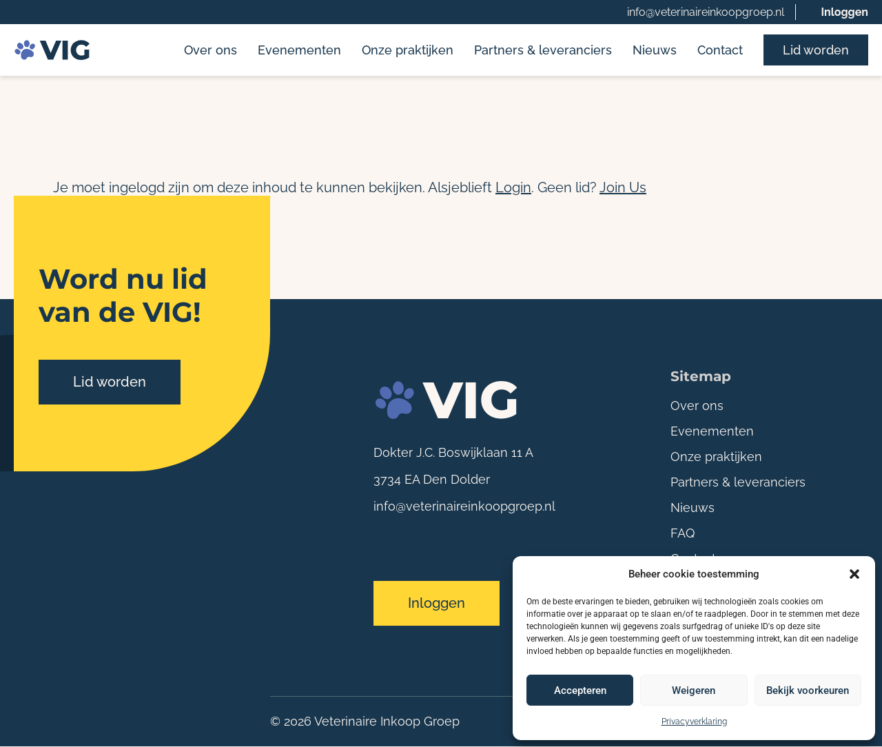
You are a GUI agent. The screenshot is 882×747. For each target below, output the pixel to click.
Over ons (210, 50)
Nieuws (655, 50)
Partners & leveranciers (543, 50)
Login (513, 187)
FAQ (682, 533)
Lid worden (816, 50)
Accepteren (580, 690)
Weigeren (693, 690)
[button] (854, 574)
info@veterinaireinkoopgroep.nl (705, 12)
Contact (720, 50)
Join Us (622, 187)
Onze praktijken (407, 50)
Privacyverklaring (694, 721)
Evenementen (299, 50)
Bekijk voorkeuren (807, 690)
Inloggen (844, 12)
